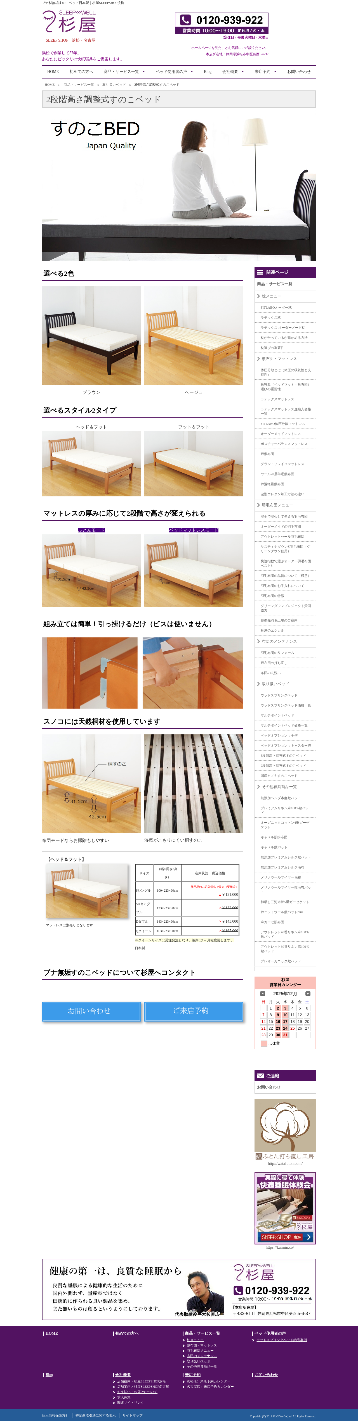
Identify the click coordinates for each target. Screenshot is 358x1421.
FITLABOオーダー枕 (276, 308)
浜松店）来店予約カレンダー (208, 1381)
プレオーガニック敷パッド (281, 961)
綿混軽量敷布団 (272, 484)
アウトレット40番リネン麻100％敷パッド (285, 934)
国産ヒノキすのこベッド (279, 776)
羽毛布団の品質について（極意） (286, 576)
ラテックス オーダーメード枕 (283, 328)
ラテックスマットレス (277, 399)
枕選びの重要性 (272, 348)
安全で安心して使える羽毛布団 (284, 516)
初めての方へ (81, 72)
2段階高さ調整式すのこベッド (283, 766)
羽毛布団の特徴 (272, 596)
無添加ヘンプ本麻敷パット (281, 798)
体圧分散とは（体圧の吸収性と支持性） (286, 372)
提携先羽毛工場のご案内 (279, 620)
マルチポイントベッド (277, 715)
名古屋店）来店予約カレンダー (210, 1387)
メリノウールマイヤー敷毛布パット (286, 890)
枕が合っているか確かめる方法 (284, 338)
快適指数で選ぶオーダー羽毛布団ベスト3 (286, 563)
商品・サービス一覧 (125, 74)
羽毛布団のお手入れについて (282, 586)
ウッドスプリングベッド (279, 695)
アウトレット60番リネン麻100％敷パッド (285, 949)
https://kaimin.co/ (280, 1247)
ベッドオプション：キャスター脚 (286, 746)
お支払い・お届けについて (137, 1392)
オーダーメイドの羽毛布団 (281, 527)
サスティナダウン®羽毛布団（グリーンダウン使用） (285, 549)
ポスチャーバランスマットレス (284, 444)
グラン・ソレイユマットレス (282, 464)
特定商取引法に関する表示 (96, 1415)
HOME (53, 72)
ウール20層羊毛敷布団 (277, 474)
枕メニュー (271, 296)
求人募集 (124, 1397)
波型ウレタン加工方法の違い (282, 494)
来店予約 (266, 74)
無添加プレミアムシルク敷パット (286, 857)
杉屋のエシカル (272, 630)
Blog (207, 72)
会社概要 (233, 74)
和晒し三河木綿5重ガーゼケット (285, 902)
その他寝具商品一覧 (279, 787)
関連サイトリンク (130, 1403)
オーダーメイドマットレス (281, 434)
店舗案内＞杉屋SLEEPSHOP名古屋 (143, 1387)
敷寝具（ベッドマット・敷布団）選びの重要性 (286, 387)
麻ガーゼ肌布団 (272, 922)
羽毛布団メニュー (277, 505)
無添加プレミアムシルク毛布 (282, 867)
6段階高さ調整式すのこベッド (283, 756)
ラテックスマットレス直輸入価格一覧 (286, 411)
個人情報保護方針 (55, 1415)
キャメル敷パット (274, 847)
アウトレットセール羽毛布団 (282, 537)
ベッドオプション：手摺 (279, 735)
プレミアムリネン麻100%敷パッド (285, 810)
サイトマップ (133, 1415)
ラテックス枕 (271, 318)
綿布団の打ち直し (274, 663)
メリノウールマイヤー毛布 (281, 877)
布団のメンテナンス (279, 641)
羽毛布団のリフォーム (277, 653)
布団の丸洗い (271, 673)
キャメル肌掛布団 (274, 837)
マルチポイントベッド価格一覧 (284, 725)
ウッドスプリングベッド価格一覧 (286, 705)
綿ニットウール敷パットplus (282, 912)
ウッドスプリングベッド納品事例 (281, 1340)
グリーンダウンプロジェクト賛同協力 (286, 608)
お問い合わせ (299, 72)
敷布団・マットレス (279, 359)
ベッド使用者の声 (175, 74)
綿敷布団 (267, 454)
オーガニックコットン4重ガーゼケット (285, 825)
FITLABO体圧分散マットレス (283, 424)
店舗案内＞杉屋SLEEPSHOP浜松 (141, 1381)
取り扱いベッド (114, 85)
